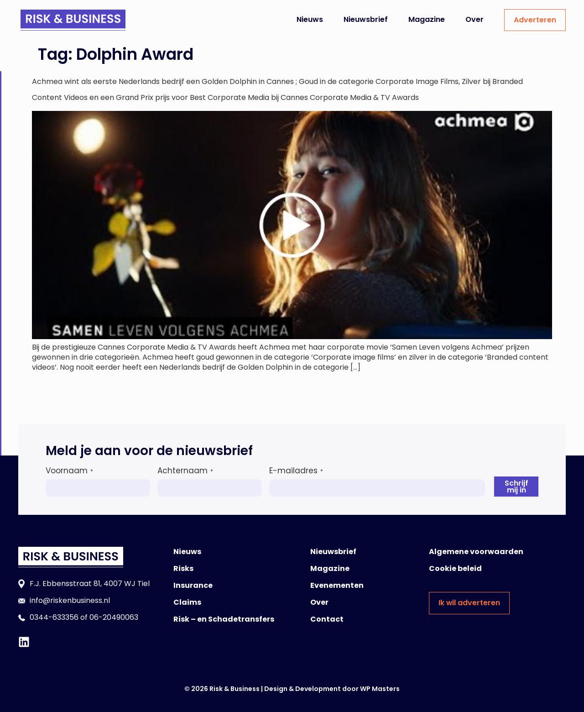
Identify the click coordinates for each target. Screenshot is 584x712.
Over (474, 19)
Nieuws (310, 19)
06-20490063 (113, 617)
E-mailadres (296, 471)
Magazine (426, 19)
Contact (327, 619)
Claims (187, 602)
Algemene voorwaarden (476, 551)
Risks (183, 568)
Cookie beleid (455, 568)
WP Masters (380, 688)
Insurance (193, 585)
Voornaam (69, 471)
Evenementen (337, 585)
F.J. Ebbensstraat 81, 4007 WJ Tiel (90, 583)
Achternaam (185, 471)
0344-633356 (54, 617)
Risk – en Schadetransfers (223, 619)
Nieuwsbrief (366, 19)
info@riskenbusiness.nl (70, 600)
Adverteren (535, 20)
